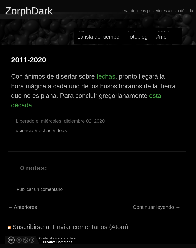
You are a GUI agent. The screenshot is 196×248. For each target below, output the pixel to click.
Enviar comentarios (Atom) (90, 226)
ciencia (26, 130)
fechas (106, 76)
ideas (61, 130)
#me (161, 37)
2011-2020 (28, 60)
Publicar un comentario (40, 189)
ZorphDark (28, 10)
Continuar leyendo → (157, 207)
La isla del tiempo (98, 37)
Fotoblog (137, 37)
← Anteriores (22, 207)
